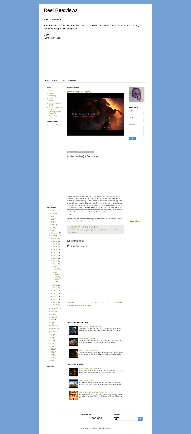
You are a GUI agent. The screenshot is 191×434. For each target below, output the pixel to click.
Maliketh (94, 428)
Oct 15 (55, 285)
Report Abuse (134, 221)
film (88, 230)
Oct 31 (55, 241)
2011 (51, 355)
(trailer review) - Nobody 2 (87, 380)
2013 (51, 349)
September (55, 308)
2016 (51, 340)
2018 (51, 335)
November (55, 236)
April (53, 323)
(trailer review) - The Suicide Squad (90, 327)
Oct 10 (55, 299)
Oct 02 (55, 305)
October (54, 238)
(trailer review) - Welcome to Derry (90, 368)
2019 (51, 230)
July (52, 314)
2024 (51, 216)
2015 (51, 343)
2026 (51, 210)
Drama (84, 230)
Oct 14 (55, 288)
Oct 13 (55, 291)
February (54, 328)
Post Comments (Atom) (83, 306)
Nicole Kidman (110, 230)
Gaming (54, 81)
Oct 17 (55, 264)
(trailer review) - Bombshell (57, 268)
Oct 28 (55, 247)
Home (47, 81)
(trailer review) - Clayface (87, 338)
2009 (51, 360)
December (55, 233)
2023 (51, 219)
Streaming (52, 96)
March (53, 325)
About (62, 81)
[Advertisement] (95, 61)
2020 (51, 227)
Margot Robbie (101, 230)
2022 (51, 222)
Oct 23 (55, 255)
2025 (51, 213)
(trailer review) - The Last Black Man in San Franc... (57, 277)
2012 (51, 352)
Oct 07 (55, 302)
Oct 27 (55, 250)
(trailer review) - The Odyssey (79, 92)
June (53, 317)
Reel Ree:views (61, 10)
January (54, 331)
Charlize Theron (77, 230)
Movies (51, 93)
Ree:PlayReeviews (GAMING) (55, 112)
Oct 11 (55, 296)
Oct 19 (55, 261)
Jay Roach (93, 230)
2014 (51, 346)
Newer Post (71, 302)
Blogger (108, 428)
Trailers (75, 232)
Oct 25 (55, 252)
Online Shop (72, 81)
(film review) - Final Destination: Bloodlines (93, 392)
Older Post (119, 302)
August (53, 311)
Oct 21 (55, 258)
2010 (51, 357)
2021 (51, 225)
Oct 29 (55, 244)
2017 (51, 338)
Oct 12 (55, 293)
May (53, 320)
